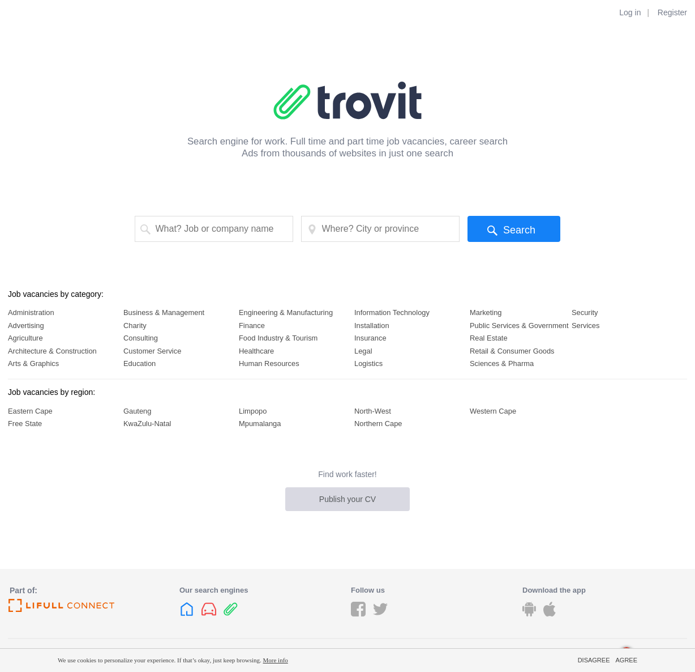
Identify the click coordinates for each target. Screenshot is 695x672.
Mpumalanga (260, 423)
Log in (630, 12)
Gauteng (137, 411)
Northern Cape (378, 423)
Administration (31, 312)
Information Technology (392, 312)
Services (585, 325)
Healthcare (256, 351)
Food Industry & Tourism (278, 338)
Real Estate (489, 338)
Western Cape (493, 411)
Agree (626, 660)
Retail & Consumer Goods (512, 351)
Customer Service (152, 351)
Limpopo (253, 411)
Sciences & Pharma (502, 363)
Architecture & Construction (52, 351)
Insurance (370, 338)
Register (672, 12)
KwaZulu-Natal (147, 423)
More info (275, 660)
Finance (252, 325)
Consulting (140, 338)
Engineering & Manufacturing (286, 312)
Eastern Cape (30, 411)
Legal (363, 351)
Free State (25, 423)
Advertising (26, 325)
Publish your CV (347, 499)
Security (585, 312)
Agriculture (25, 338)
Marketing (486, 312)
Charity (135, 325)
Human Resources (269, 363)
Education (139, 363)
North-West (372, 411)
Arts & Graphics (33, 363)
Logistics (368, 363)
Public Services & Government (519, 325)
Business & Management (163, 312)
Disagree (594, 660)
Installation (371, 325)
